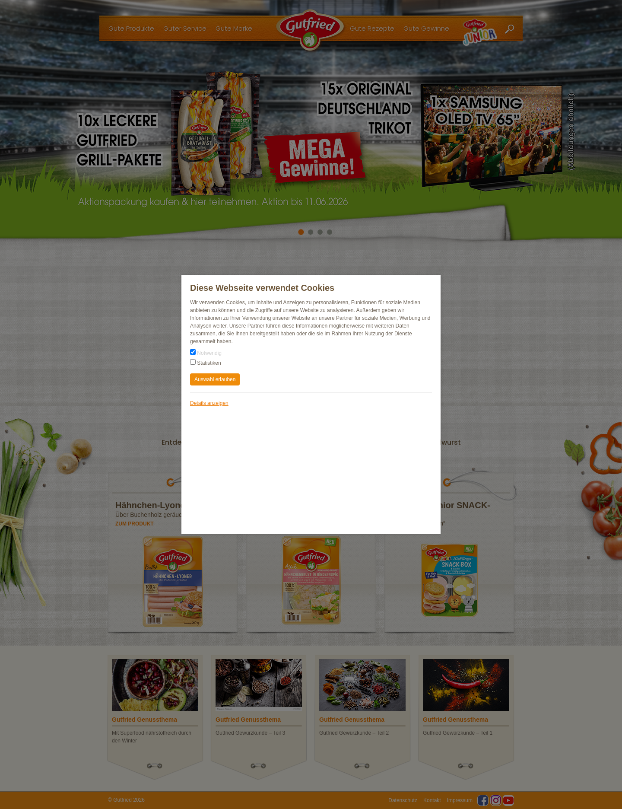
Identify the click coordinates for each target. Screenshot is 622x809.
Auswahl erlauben (214, 379)
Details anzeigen (209, 403)
